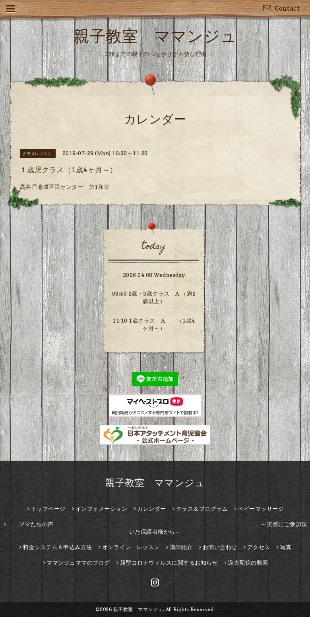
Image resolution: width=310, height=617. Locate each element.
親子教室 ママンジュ (155, 35)
